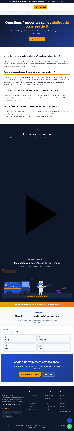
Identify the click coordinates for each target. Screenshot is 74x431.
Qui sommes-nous (50, 406)
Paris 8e (62, 398)
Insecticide (32, 403)
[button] (37, 195)
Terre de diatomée (34, 409)
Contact (47, 409)
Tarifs (46, 403)
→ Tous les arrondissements (65, 410)
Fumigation (32, 406)
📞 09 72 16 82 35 (59, 1)
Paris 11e (62, 401)
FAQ (46, 401)
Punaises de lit (49, 395)
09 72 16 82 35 (41, 7)
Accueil (4, 13)
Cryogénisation (33, 398)
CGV (39, 427)
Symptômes (48, 398)
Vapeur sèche (33, 401)
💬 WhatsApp (48, 374)
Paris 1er (62, 395)
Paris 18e (62, 406)
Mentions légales (49, 412)
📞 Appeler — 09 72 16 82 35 (30, 374)
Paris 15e (62, 403)
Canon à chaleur (33, 395)
